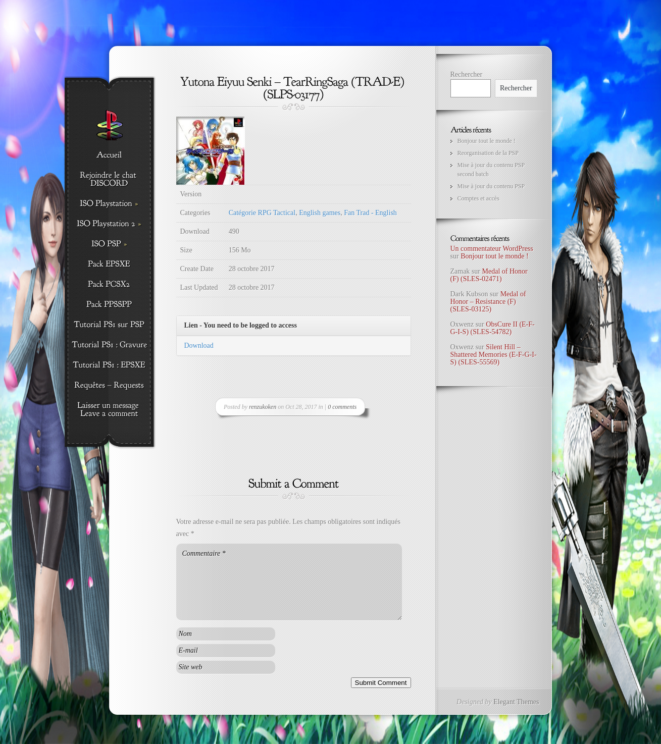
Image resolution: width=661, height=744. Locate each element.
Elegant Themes (516, 702)
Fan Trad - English (370, 213)
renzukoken (262, 406)
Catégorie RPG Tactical (262, 213)
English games (319, 213)
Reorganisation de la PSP (488, 152)
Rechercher (466, 74)
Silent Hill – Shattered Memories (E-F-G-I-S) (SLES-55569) (493, 354)
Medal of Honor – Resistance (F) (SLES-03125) (488, 301)
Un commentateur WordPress (491, 248)
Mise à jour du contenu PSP (491, 186)
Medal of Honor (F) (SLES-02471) (489, 275)
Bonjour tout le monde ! (486, 140)
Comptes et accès (478, 198)
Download (199, 345)
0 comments (342, 406)
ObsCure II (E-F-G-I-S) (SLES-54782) (492, 328)
